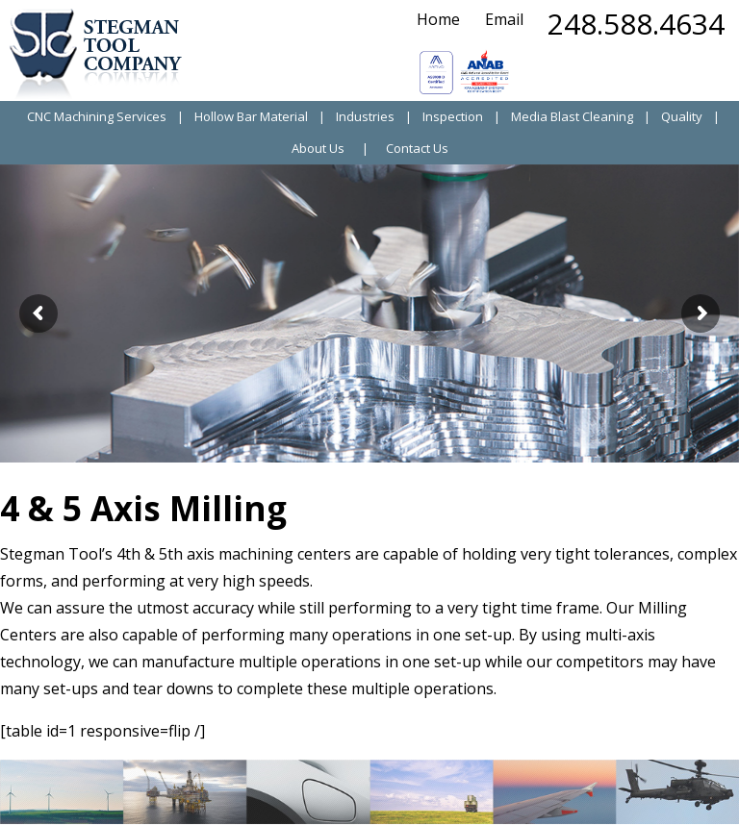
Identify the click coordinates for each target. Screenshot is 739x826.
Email (504, 19)
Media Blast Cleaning (572, 117)
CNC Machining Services (96, 117)
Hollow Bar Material (251, 117)
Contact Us (417, 148)
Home (438, 19)
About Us (318, 148)
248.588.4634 (636, 23)
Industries (365, 117)
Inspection (452, 117)
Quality (681, 117)
